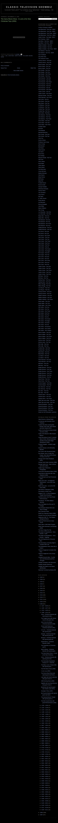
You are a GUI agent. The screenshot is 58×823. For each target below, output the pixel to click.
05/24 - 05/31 (44, 765)
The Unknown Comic (43, 58)
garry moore (18, 55)
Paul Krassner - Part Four (44, 83)
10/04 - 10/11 (44, 723)
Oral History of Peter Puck (44, 491)
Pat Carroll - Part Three (44, 235)
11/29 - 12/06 (44, 705)
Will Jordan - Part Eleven (44, 326)
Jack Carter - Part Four (44, 243)
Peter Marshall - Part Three (45, 97)
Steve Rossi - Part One (44, 379)
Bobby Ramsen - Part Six (44, 377)
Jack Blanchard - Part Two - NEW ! (47, 31)
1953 (6, 55)
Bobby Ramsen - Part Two (44, 369)
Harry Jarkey (41, 161)
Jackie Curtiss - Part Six (44, 91)
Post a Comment (5, 65)
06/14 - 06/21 (44, 758)
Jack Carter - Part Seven (44, 249)
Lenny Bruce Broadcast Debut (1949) (47, 471)
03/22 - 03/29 (44, 785)
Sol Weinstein (41, 202)
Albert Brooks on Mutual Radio (45, 419)
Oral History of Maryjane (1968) (46, 489)
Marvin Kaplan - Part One (44, 332)
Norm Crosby (41, 144)
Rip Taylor (40, 196)
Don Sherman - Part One (44, 386)
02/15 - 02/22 (44, 796)
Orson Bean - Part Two (44, 122)
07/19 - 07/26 (44, 747)
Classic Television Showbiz (29, 7)
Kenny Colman (42, 140)
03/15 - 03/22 (44, 787)
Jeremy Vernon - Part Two (44, 62)
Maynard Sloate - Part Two (45, 157)
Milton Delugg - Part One (44, 283)
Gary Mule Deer (42, 56)
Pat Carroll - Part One (43, 231)
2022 (41, 577)
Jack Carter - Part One (43, 237)
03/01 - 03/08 (44, 792)
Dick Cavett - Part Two (43, 136)
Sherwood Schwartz (43, 188)
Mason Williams (42, 208)
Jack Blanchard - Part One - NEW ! (47, 29)
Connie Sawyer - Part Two (44, 385)
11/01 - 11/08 (44, 714)
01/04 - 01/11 (44, 809)
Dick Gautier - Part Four (44, 76)
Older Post (33, 68)
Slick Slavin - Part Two (43, 103)
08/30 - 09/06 (44, 734)
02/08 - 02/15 (44, 798)
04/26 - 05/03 (44, 774)
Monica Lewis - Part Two (44, 342)
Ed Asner (40, 128)
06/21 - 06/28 (44, 756)
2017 (41, 586)
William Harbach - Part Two (45, 297)
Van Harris (41, 151)
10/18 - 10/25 (44, 718)
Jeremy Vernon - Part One (44, 60)
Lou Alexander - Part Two (44, 214)
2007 (41, 814)
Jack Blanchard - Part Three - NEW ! (47, 33)
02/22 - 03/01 (44, 794)
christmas (11, 55)
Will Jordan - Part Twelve (44, 328)
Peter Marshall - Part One (44, 359)
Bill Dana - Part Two (43, 278)
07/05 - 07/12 (44, 752)
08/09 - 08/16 (44, 741)
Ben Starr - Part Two (43, 392)
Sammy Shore (41, 190)
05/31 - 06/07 (44, 763)
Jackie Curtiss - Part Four (44, 274)
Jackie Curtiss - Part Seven (45, 93)
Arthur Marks (41, 165)
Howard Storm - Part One (44, 394)
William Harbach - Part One (45, 295)
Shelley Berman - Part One (45, 227)
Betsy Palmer (41, 177)
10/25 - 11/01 (44, 716)
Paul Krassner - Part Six (44, 87)
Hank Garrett (41, 150)
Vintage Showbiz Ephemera (45, 564)
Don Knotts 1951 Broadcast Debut (46, 451)
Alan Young (41, 210)
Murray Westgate (42, 204)
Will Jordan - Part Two (43, 309)
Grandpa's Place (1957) (47, 691)
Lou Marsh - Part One (43, 355)
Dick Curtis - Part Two (43, 258)
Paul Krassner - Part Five (44, 85)
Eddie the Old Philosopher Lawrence (47, 412)
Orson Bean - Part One (44, 120)
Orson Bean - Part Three (44, 124)
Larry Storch (41, 194)
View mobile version (18, 70)
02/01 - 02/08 (44, 800)
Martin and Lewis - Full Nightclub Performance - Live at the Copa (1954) (46, 482)
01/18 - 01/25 (44, 805)
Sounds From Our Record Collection (47, 515)
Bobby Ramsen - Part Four (45, 373)
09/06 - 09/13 (44, 732)
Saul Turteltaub (42, 54)
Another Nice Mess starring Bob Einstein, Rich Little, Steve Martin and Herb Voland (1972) (47, 426)
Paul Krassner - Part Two (44, 80)
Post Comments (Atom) (13, 75)
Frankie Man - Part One (44, 348)
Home (18, 68)
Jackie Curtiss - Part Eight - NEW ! (46, 37)
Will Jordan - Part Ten (43, 324)
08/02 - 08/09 (44, 743)
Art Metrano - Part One (44, 105)
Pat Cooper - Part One (43, 252)
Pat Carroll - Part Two (43, 233)
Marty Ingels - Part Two (44, 303)
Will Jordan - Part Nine (43, 322)
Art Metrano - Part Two (44, 107)
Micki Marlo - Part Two (43, 353)
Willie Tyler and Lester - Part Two (46, 402)
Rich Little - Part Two (43, 346)
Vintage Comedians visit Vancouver (47, 562)
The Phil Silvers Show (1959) (48, 668)
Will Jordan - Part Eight (44, 320)
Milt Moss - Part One (43, 363)
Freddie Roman (42, 182)
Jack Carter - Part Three (44, 241)
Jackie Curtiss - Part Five (44, 272)
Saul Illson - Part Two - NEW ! (45, 43)
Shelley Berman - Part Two (45, 229)
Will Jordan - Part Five (43, 315)
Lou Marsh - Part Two (43, 357)
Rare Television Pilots (43, 511)
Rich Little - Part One (43, 344)
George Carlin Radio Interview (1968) (47, 462)
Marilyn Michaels (42, 173)
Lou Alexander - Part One (44, 212)
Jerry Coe (40, 138)
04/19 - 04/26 (44, 776)
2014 (41, 592)
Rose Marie (41, 163)
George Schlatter (42, 186)
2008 (41, 812)
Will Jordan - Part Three (44, 311)
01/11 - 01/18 (44, 807)
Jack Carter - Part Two (43, 239)
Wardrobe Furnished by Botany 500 (47, 570)
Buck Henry (41, 153)
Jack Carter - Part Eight (44, 251)
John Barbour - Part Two (44, 116)
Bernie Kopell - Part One (44, 68)
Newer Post (4, 68)
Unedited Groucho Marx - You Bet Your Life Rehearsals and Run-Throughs (46, 559)
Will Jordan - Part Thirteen (44, 330)
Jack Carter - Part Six (43, 247)
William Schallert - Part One (45, 45)
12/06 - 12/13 (44, 612)
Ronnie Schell (41, 184)
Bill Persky (41, 179)
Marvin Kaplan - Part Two (44, 334)
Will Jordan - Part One (43, 307)
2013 (41, 595)
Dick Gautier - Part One (44, 70)
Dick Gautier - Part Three (44, 74)
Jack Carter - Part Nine (44, 113)
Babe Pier (40, 181)
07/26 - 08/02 (44, 745)
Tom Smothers (42, 192)
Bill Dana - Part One (43, 276)
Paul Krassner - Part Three (45, 81)
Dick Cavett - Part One (43, 134)
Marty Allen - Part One (43, 216)
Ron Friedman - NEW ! (44, 39)
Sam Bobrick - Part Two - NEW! (46, 52)
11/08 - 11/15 (44, 712)
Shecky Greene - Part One (44, 291)
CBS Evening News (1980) (47, 681)
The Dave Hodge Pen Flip (44, 530)
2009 (41, 604)
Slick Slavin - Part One (43, 101)
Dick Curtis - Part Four (43, 262)
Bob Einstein (41, 146)
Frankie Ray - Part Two (44, 111)
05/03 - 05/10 (44, 772)
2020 (41, 579)
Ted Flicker (41, 148)
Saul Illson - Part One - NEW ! (45, 41)
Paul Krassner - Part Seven (45, 89)
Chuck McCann (42, 171)
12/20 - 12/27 (44, 608)
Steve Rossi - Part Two (44, 381)
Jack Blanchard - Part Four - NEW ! (47, 35)
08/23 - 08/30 (44, 736)
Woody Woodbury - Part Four (45, 410)
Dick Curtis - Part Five (43, 264)
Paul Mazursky (42, 169)
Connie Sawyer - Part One (44, 383)
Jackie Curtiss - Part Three (45, 270)
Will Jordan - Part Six (43, 317)
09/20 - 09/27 (44, 727)
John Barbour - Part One (44, 115)
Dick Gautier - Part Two (44, 72)
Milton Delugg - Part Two (44, 285)
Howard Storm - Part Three (45, 398)
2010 (41, 601)
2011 (41, 599)
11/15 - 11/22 (44, 709)
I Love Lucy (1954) (45, 671)
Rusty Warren (41, 200)
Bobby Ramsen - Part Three (45, 371)
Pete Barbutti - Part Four (44, 225)
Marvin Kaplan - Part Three (45, 336)
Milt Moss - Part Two (43, 365)
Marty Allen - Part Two (43, 217)
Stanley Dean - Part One (44, 280)
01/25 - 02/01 (44, 803)
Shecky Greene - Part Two (44, 293)
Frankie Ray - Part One (44, 109)
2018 (41, 584)
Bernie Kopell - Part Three (44, 64)
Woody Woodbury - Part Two (45, 406)
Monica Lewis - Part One (44, 340)
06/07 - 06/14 (44, 761)
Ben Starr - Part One (43, 390)
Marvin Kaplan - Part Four (44, 338)
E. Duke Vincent (42, 198)
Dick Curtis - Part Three (44, 260)
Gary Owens (41, 175)
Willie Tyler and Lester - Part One (46, 400)
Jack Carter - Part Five (43, 245)
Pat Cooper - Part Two (43, 254)
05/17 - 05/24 (44, 767)
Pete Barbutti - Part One (44, 219)
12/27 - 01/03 (44, 605)
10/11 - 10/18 (44, 721)
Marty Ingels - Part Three (44, 305)
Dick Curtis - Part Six (43, 99)
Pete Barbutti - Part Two (44, 221)
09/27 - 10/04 (44, 725)
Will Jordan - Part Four (43, 313)
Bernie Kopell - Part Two (44, 66)
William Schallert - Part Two (45, 47)
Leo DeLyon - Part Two (44, 289)
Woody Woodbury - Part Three (45, 408)
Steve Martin (41, 167)
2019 (41, 581)
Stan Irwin (40, 159)
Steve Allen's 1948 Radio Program (46, 524)
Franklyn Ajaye (42, 126)
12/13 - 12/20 (44, 610)
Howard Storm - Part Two (44, 396)
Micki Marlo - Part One (43, 352)
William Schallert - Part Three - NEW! (47, 49)
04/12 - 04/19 (44, 778)
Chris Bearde (41, 130)
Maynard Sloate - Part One (45, 95)
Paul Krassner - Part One (44, 78)
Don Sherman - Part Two (44, 388)
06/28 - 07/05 (44, 754)
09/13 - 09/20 (44, 729)
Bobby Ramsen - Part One (44, 367)
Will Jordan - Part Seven (44, 319)
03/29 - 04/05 (44, 783)
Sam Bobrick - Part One (44, 50)
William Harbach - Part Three (45, 299)
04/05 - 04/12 (44, 781)
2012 (41, 597)
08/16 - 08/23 (44, 738)
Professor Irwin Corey (43, 142)
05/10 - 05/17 (44, 769)
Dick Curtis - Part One (43, 256)
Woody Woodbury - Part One (45, 404)
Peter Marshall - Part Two (44, 361)
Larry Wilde (41, 206)
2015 (41, 590)
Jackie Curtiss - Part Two (44, 268)
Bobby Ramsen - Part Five (44, 375)
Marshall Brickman (43, 132)
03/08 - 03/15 (44, 789)
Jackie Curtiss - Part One (44, 266)
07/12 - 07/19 (44, 749)
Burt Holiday (41, 155)
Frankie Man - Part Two (44, 350)
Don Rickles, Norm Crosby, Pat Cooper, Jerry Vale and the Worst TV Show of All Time (47, 455)
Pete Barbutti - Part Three (44, 223)
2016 (41, 588)
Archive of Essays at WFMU (45, 27)
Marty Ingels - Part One (44, 301)
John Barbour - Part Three (44, 118)
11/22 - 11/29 (44, 707)
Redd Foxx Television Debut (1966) (47, 513)
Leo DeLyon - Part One (44, 287)
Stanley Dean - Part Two (44, 282)
